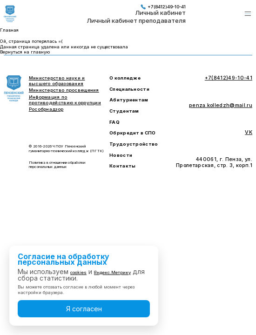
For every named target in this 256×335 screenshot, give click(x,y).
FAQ (114, 122)
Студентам (124, 111)
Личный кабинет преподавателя (136, 21)
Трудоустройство (133, 144)
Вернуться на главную (25, 51)
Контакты (122, 165)
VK (248, 132)
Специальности (129, 89)
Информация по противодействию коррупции (65, 99)
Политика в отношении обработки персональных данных (57, 165)
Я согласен (84, 309)
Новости (120, 155)
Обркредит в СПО (132, 132)
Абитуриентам (128, 99)
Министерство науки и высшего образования (57, 80)
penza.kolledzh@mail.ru (220, 105)
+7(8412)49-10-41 (163, 7)
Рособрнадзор (46, 109)
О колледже (125, 77)
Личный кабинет (160, 13)
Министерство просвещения (64, 90)
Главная (9, 30)
